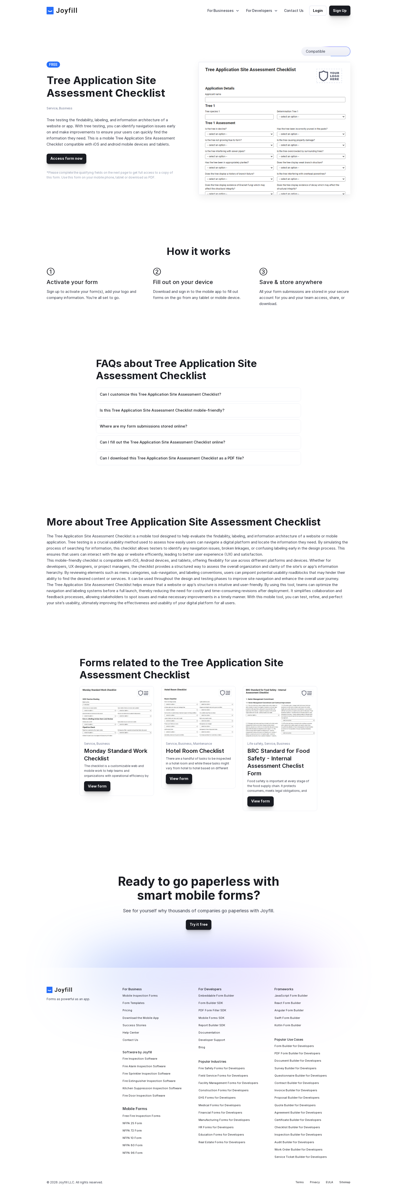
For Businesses (220, 10)
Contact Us (294, 10)
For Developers (259, 10)
